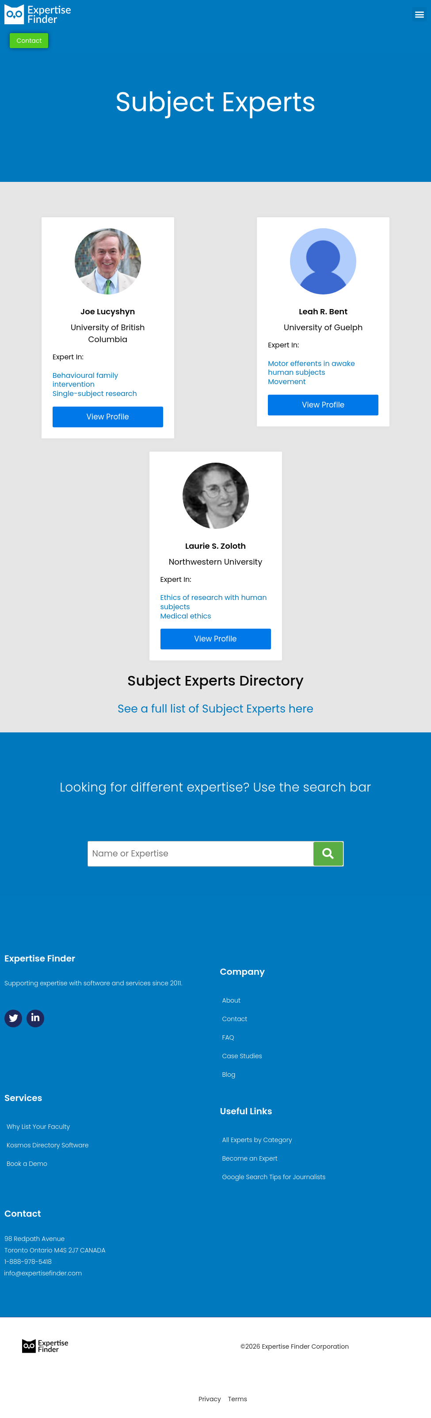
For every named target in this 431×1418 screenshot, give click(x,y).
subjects (175, 607)
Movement (286, 382)
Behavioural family (85, 375)
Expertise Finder (39, 958)
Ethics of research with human (213, 597)
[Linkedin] (35, 1018)
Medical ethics (185, 616)
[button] (419, 14)
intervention (74, 384)
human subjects (296, 372)
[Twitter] (13, 1018)
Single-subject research (95, 393)
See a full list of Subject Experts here (215, 709)
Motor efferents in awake (311, 363)
